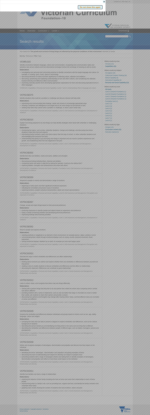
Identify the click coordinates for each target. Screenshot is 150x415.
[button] (126, 35)
